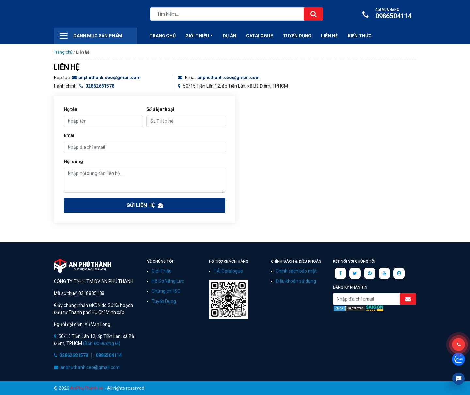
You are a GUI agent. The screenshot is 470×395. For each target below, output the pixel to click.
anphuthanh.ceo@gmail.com (106, 77)
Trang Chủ (162, 35)
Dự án (229, 35)
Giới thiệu (197, 35)
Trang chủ (63, 52)
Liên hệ (329, 35)
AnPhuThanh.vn (86, 388)
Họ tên (70, 109)
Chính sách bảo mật (296, 271)
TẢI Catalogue (228, 271)
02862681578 (96, 86)
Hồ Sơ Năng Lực (168, 281)
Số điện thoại (160, 109)
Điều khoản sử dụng (296, 281)
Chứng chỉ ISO (166, 291)
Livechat (458, 378)
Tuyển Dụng (297, 35)
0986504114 (388, 14)
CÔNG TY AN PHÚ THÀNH (86, 15)
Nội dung (73, 161)
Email (70, 135)
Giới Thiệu (162, 271)
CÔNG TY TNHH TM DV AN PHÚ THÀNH (82, 266)
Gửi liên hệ (144, 205)
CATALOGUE (259, 35)
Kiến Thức (360, 35)
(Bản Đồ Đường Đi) (101, 343)
